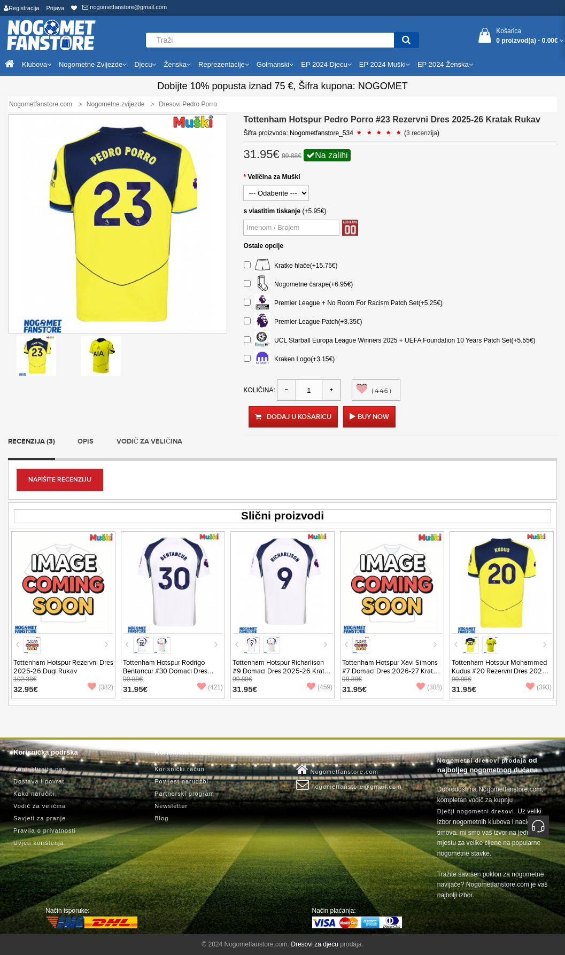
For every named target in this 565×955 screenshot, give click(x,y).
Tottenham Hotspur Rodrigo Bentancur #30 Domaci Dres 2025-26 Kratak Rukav (165, 671)
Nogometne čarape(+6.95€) (298, 284)
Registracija (21, 8)
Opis (86, 441)
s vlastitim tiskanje (271, 211)
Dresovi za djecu (314, 944)
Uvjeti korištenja (38, 843)
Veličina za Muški (273, 177)
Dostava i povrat (38, 781)
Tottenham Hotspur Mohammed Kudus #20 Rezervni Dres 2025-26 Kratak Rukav (500, 671)
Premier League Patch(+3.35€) (303, 322)
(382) (100, 687)
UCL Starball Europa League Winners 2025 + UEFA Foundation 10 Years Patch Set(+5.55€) (389, 340)
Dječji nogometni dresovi (475, 811)
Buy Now (373, 417)
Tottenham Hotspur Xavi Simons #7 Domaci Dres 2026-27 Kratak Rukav (391, 671)
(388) (429, 687)
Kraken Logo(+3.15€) (289, 359)
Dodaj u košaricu (293, 417)
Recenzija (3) (31, 441)
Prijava (56, 8)
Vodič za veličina (150, 441)
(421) (210, 687)
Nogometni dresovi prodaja (482, 760)
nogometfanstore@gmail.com (124, 7)
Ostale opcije (263, 246)
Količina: (259, 390)
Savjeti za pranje (39, 818)
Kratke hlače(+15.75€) (290, 266)
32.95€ (25, 689)
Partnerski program (184, 793)
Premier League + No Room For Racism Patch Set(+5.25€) (343, 303)
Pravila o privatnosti (44, 830)
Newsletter (171, 806)
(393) (539, 687)
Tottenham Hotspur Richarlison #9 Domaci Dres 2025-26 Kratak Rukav (282, 671)
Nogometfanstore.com (337, 769)
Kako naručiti (34, 793)
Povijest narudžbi (181, 781)
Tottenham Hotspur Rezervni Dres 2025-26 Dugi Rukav (63, 667)
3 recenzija (421, 133)
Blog (161, 818)
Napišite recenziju (59, 480)
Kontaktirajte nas (39, 769)
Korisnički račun (179, 769)
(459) (319, 687)
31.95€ (135, 689)
